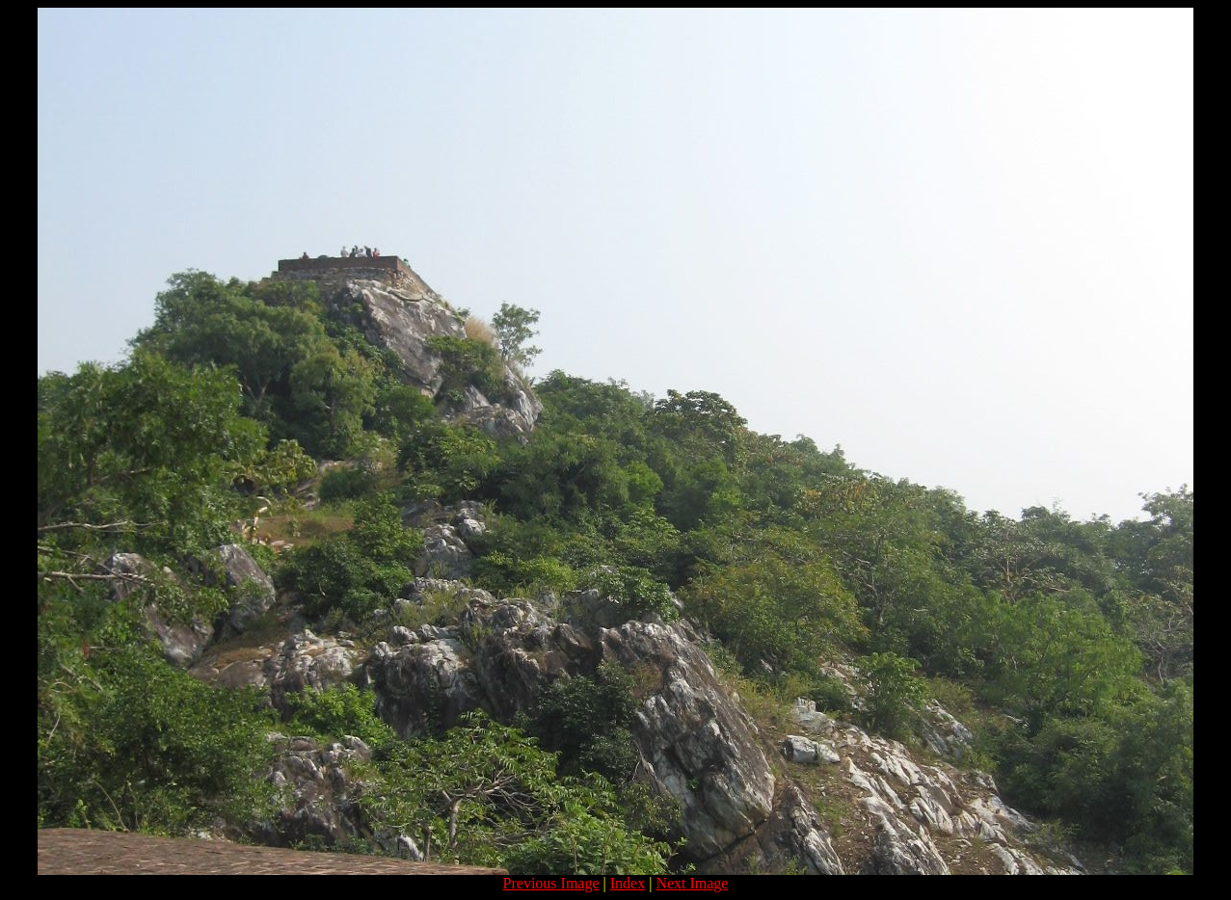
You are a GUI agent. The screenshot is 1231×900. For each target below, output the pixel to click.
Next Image (692, 883)
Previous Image (551, 883)
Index (627, 883)
